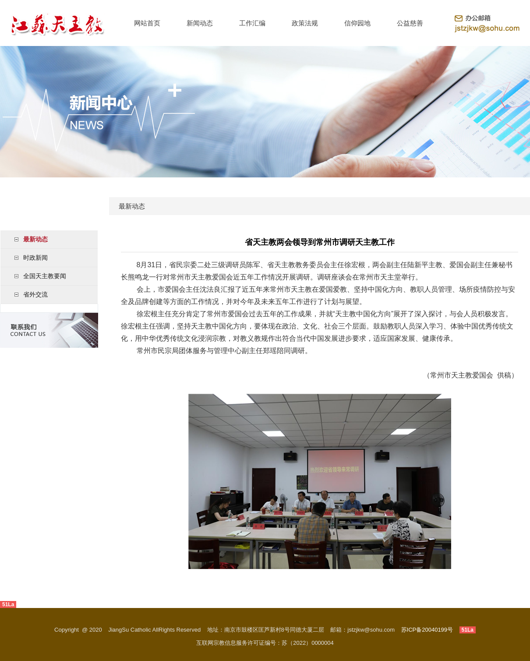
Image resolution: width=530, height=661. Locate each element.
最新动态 (35, 239)
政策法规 (305, 23)
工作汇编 (252, 23)
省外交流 (35, 294)
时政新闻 (35, 257)
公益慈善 (410, 23)
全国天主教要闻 (44, 275)
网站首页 (147, 23)
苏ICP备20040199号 (427, 629)
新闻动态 (200, 23)
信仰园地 (357, 23)
